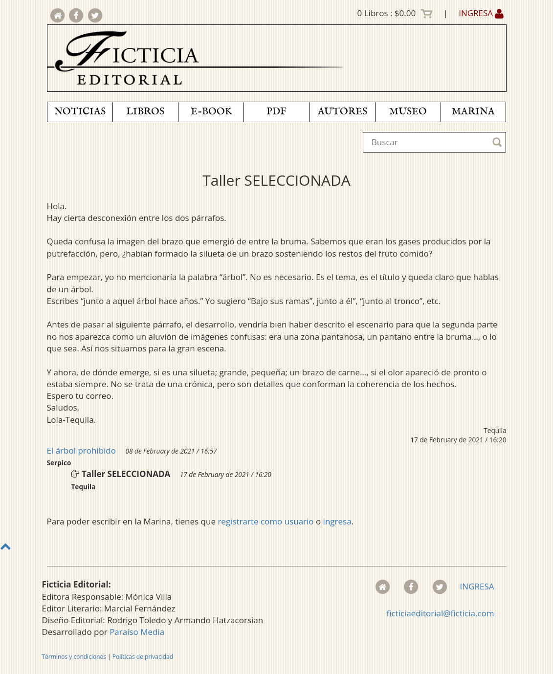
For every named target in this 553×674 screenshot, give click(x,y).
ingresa (337, 521)
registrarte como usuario (265, 521)
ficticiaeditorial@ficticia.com (440, 613)
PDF (276, 112)
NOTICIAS (80, 112)
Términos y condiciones (74, 656)
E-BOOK (211, 112)
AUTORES (342, 112)
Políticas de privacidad (142, 656)
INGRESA (481, 13)
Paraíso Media (137, 631)
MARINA (473, 112)
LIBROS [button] (145, 112)
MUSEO (408, 112)
